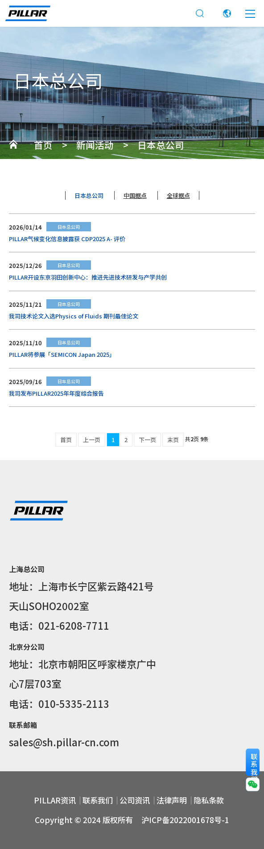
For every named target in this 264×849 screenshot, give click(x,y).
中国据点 (135, 195)
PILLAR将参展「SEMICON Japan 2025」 (62, 354)
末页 (173, 439)
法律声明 (172, 800)
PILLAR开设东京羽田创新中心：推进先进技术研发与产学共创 (88, 277)
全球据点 (178, 195)
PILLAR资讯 (55, 800)
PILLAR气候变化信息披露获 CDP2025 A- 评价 (67, 238)
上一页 (91, 439)
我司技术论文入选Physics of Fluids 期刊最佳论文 (73, 316)
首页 (43, 144)
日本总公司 (160, 144)
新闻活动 (95, 144)
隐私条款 (209, 800)
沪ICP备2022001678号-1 (185, 819)
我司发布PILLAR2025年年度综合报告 (56, 393)
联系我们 (97, 800)
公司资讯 (135, 800)
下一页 (147, 439)
